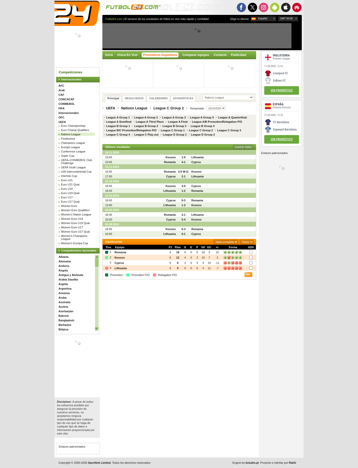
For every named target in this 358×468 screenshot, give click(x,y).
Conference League (73, 151)
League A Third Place (150, 121)
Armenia (64, 293)
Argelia (63, 284)
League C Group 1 (173, 130)
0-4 (184, 219)
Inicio (109, 55)
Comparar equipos (196, 55)
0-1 (184, 233)
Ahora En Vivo (127, 55)
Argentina (64, 288)
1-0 (184, 157)
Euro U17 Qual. (70, 201)
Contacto (220, 55)
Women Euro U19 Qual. (76, 223)
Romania (170, 162)
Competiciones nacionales (78, 250)
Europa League (70, 147)
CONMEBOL (66, 103)
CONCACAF (66, 99)
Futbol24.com (113, 18)
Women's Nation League (76, 214)
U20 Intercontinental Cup (76, 171)
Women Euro (69, 205)
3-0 (184, 186)
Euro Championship (73, 125)
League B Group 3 (175, 126)
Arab (61, 90)
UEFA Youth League (73, 167)
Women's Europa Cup (74, 243)
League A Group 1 (118, 117)
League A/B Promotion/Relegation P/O (217, 121)
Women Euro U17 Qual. (76, 231)
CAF (61, 94)
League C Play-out (146, 134)
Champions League (73, 142)
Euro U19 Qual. (70, 193)
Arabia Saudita (68, 279)
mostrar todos (243, 146)
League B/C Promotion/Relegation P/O (131, 130)
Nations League (70, 134)
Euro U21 (67, 180)
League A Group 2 (146, 117)
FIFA (61, 108)
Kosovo (171, 157)
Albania (63, 256)
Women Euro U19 (72, 218)
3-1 (184, 214)
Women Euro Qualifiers (75, 210)
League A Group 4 (202, 117)
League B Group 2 (146, 126)
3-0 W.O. (183, 171)
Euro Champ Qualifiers (75, 130)
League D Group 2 (203, 134)
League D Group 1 (175, 134)
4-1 (184, 162)
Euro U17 (67, 197)
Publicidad (238, 55)
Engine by (245, 462)
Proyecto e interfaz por (278, 462)
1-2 (184, 190)
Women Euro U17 (72, 227)
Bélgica (63, 329)
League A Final (178, 121)
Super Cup (67, 155)
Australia (64, 302)
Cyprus (196, 162)
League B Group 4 (203, 126)
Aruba (62, 297)
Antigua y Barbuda (70, 274)
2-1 (184, 176)
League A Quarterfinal (232, 117)
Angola (63, 270)
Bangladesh (66, 320)
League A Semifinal (119, 121)
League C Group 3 (229, 130)
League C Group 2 (169, 108)
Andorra (63, 265)
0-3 (184, 200)
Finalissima (68, 138)
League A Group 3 (174, 117)
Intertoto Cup (69, 175)
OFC (61, 117)
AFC (61, 85)
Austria (63, 306)
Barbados (64, 324)
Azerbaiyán (65, 311)
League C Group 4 (118, 134)
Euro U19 (67, 188)
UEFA (62, 121)
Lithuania (197, 157)
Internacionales (71, 79)
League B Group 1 (118, 126)
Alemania (64, 261)
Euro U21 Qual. (70, 184)
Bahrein (63, 315)
